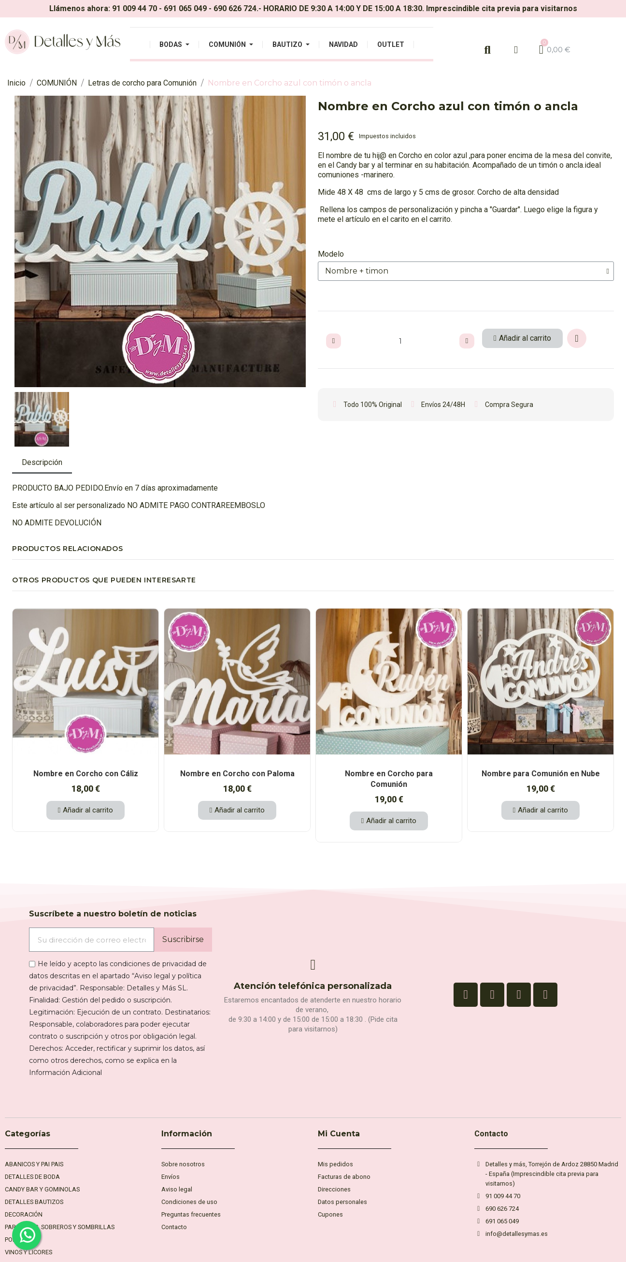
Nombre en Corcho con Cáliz (85, 773)
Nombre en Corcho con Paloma (237, 773)
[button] (21, 242)
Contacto (491, 1133)
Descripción (42, 462)
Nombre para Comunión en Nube (541, 773)
